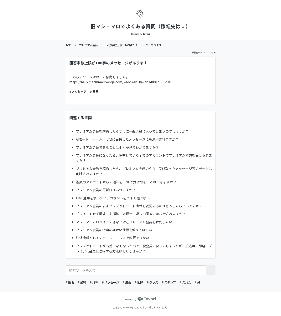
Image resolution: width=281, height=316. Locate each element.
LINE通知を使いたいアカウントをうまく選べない (113, 197)
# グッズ (152, 282)
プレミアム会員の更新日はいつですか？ (106, 189)
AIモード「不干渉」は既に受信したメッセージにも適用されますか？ (127, 139)
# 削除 (139, 282)
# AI (197, 282)
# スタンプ (169, 282)
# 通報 (82, 282)
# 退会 (127, 282)
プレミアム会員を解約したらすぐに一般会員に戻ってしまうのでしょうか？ (132, 131)
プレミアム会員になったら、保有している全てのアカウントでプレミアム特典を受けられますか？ (144, 158)
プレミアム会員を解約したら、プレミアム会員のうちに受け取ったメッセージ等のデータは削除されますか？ (144, 171)
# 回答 (94, 91)
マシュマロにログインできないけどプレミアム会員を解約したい (124, 221)
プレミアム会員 (88, 45)
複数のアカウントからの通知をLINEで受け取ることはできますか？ (126, 181)
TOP (68, 45)
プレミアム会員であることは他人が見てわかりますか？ (117, 147)
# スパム (185, 282)
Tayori (140, 307)
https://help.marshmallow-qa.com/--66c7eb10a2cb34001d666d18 (120, 81)
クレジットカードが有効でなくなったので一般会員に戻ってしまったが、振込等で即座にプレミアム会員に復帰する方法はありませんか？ (144, 248)
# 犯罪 (94, 282)
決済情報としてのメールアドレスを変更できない (112, 237)
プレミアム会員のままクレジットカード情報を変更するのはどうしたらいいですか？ (139, 205)
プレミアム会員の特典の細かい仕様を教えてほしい (114, 229)
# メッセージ (77, 91)
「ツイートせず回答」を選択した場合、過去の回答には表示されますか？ (131, 213)
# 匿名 (70, 282)
